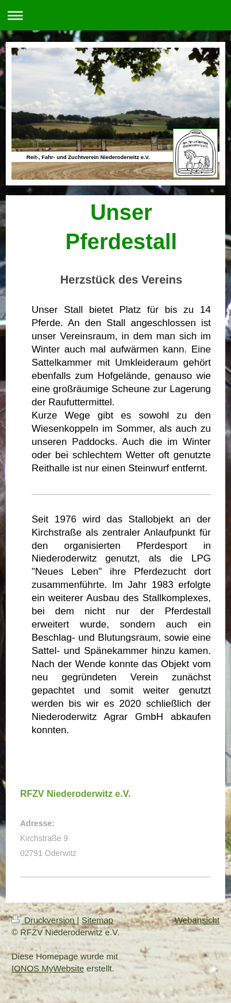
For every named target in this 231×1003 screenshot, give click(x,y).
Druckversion (44, 920)
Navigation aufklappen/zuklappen (115, 15)
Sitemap (97, 920)
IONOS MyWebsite (47, 968)
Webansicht (197, 920)
